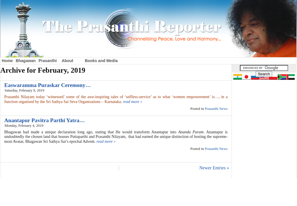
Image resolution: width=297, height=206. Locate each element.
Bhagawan (26, 60)
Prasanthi (48, 60)
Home (7, 60)
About (67, 60)
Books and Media (101, 60)
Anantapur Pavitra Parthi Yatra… (44, 120)
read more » (132, 102)
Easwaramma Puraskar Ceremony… (47, 85)
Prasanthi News (216, 109)
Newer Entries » (214, 167)
